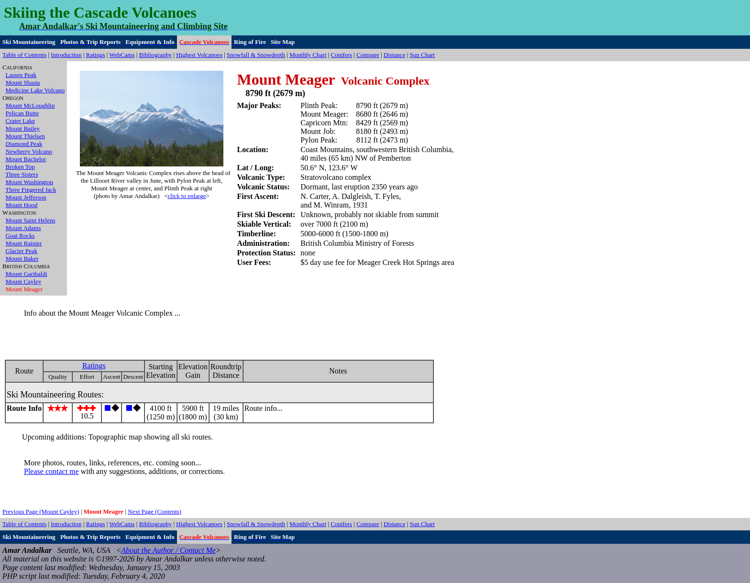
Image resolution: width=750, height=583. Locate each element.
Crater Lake (20, 120)
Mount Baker (22, 258)
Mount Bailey (23, 128)
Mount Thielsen (25, 136)
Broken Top (20, 166)
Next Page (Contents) (154, 511)
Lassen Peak (21, 74)
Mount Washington (29, 182)
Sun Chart (422, 54)
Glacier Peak (22, 250)
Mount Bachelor (26, 159)
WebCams (121, 54)
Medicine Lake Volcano (35, 90)
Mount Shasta (23, 82)
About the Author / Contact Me (168, 550)
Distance (394, 54)
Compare (367, 54)
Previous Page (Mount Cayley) (40, 511)
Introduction (66, 54)
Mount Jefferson (26, 197)
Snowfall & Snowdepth (256, 54)
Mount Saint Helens (30, 220)
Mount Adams (23, 227)
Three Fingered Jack (30, 189)
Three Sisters (21, 174)
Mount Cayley (24, 281)
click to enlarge (187, 195)
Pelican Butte (22, 113)
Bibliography (155, 54)
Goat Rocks (20, 235)
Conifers (341, 54)
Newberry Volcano (29, 151)
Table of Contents (24, 54)
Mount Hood (22, 205)
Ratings (95, 54)
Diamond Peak (24, 143)
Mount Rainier (24, 243)
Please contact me (51, 471)
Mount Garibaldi (26, 273)
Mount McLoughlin (30, 105)
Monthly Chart (307, 54)
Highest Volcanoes (199, 54)
